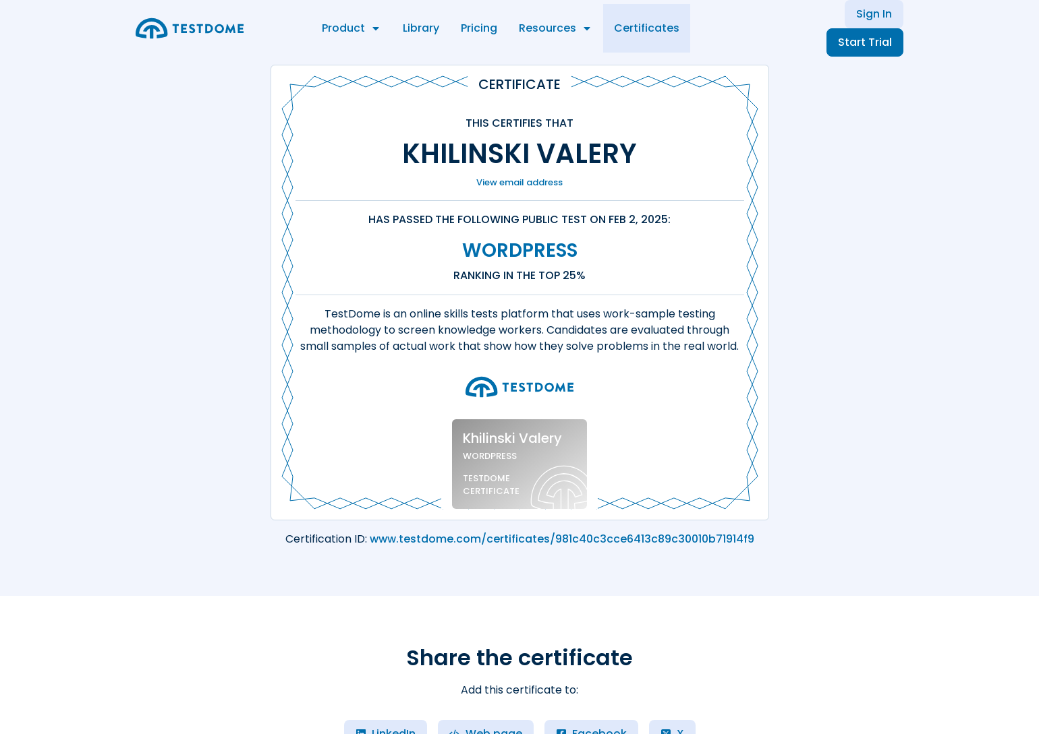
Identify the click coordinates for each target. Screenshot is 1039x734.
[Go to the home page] (190, 28)
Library (421, 28)
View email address (519, 182)
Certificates (646, 28)
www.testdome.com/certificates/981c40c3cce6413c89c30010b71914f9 (562, 539)
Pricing (479, 28)
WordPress (520, 250)
